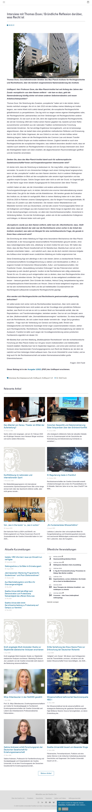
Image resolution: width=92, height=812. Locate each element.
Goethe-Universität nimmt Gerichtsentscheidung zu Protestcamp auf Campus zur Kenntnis (22, 607)
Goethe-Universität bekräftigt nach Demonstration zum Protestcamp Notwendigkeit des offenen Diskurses (20, 596)
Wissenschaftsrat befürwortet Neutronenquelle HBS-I (67, 700)
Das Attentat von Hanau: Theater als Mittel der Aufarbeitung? (24, 428)
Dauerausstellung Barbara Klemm (64, 561)
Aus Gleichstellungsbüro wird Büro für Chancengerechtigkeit (20, 585)
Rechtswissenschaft (24, 380)
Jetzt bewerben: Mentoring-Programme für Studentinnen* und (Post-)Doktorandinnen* (22, 576)
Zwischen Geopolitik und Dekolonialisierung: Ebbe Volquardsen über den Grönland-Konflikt (67, 428)
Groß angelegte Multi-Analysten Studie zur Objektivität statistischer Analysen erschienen (24, 650)
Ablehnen (65, 809)
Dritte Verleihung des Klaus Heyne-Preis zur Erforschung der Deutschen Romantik (66, 650)
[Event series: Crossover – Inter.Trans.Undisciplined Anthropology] (63, 595)
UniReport (37, 380)
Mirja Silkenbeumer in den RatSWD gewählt (23, 699)
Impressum (47, 808)
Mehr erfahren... (81, 805)
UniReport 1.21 (47, 380)
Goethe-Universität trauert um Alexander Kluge (67, 749)
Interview (12, 380)
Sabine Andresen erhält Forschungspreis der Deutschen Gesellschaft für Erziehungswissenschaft (23, 752)
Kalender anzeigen (53, 604)
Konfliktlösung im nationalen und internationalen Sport (18, 478)
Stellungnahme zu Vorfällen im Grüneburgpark (23, 568)
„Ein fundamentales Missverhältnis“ (62, 527)
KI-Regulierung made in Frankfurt (61, 477)
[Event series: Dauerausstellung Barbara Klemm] (62, 559)
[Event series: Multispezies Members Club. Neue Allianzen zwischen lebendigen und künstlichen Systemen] (63, 565)
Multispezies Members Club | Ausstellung (67, 567)
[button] (46, 776)
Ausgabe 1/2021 (34, 372)
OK (60, 809)
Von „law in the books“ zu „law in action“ (22, 527)
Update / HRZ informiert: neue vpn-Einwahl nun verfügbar (23, 560)
